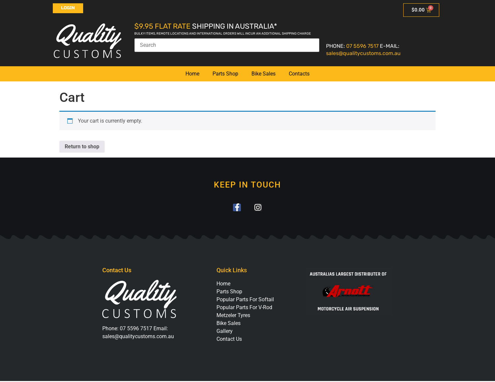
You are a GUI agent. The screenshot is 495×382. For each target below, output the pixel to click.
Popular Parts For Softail (245, 301)
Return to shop (82, 146)
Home (192, 74)
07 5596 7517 (362, 46)
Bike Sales (263, 74)
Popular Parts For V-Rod (244, 309)
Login (68, 8)
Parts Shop (225, 74)
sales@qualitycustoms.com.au (363, 53)
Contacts (299, 74)
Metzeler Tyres (233, 316)
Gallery (224, 332)
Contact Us (229, 340)
